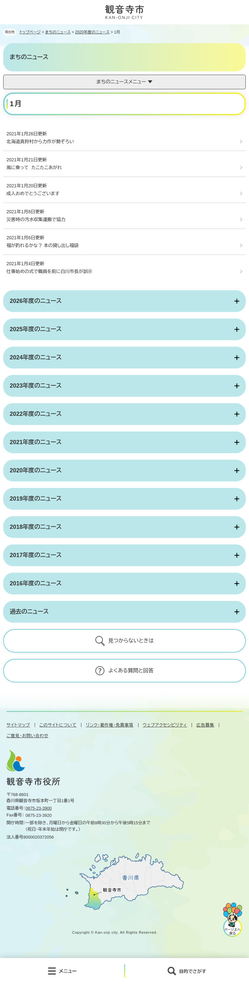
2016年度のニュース (36, 583)
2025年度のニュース (36, 329)
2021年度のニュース (36, 442)
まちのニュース (58, 32)
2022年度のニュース (36, 414)
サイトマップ (18, 725)
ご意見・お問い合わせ (27, 735)
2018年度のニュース (36, 527)
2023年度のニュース (36, 385)
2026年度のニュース (36, 301)
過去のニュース (29, 611)
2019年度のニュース (36, 498)
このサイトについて (58, 725)
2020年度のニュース (92, 32)
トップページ (30, 32)
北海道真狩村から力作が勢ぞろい (40, 141)
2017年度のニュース (36, 555)
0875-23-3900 (39, 808)
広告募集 (205, 725)
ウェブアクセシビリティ (165, 725)
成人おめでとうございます (32, 193)
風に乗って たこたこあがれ (34, 167)
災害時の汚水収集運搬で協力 (35, 219)
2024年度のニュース (36, 357)
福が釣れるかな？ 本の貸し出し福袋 (42, 245)
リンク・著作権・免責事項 (109, 725)
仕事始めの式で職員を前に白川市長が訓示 (49, 271)
